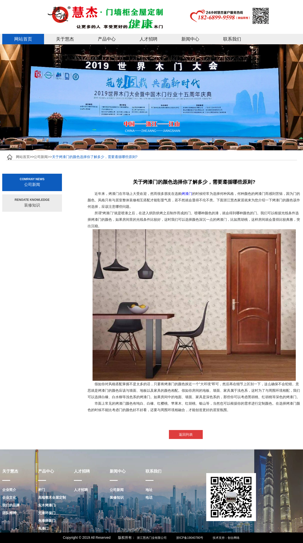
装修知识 (117, 497)
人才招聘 (148, 39)
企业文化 (9, 497)
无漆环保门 (46, 513)
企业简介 (9, 490)
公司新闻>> (43, 157)
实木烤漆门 (46, 505)
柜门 (41, 490)
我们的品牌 (11, 505)
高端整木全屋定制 (52, 497)
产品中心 (107, 39)
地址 (149, 490)
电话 (149, 497)
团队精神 (9, 513)
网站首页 (23, 39)
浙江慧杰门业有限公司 (152, 538)
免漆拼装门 (46, 521)
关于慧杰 (65, 39)
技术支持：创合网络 (226, 538)
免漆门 (43, 528)
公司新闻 (117, 490)
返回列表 (186, 434)
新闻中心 (190, 39)
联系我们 (232, 39)
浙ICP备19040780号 (189, 538)
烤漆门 (187, 194)
